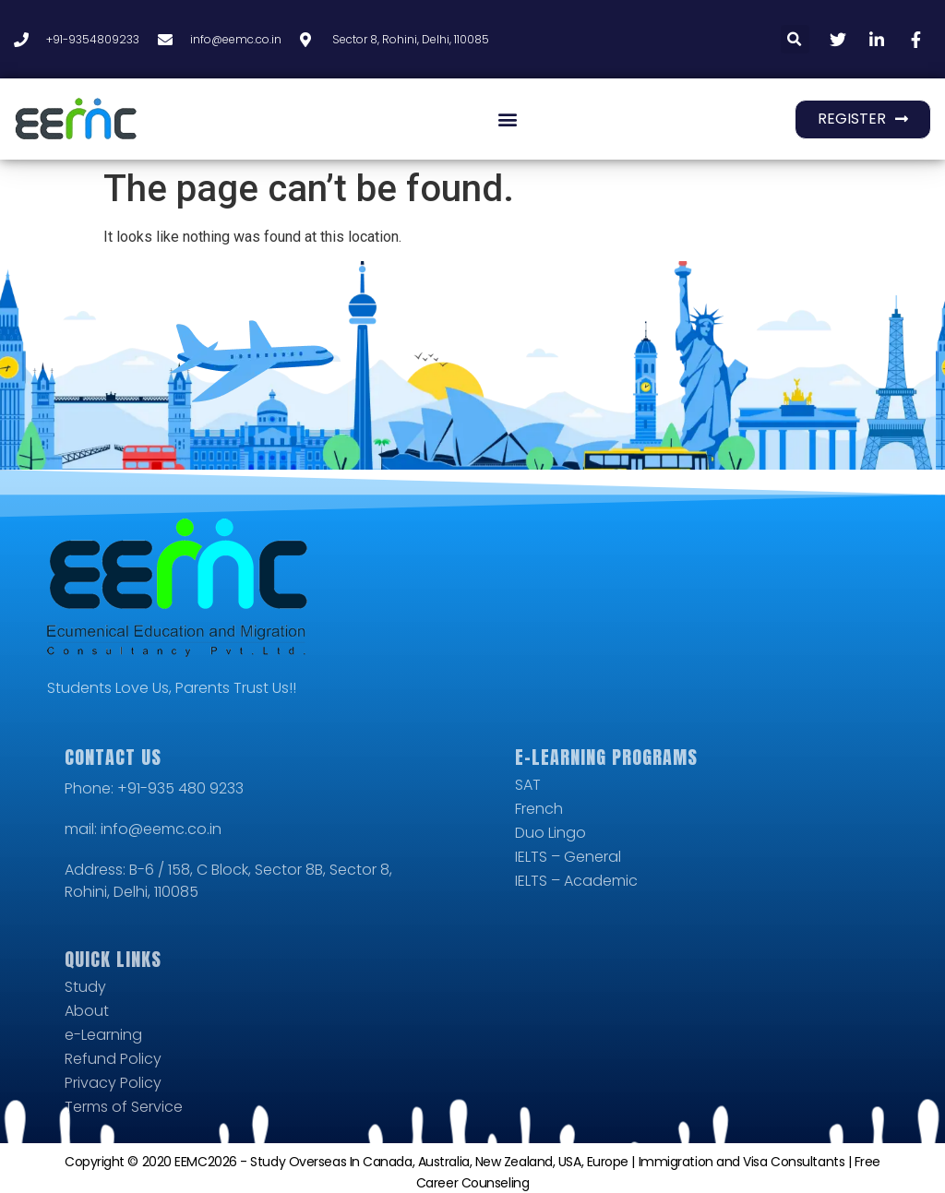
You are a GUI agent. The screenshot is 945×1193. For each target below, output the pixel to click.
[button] (795, 39)
